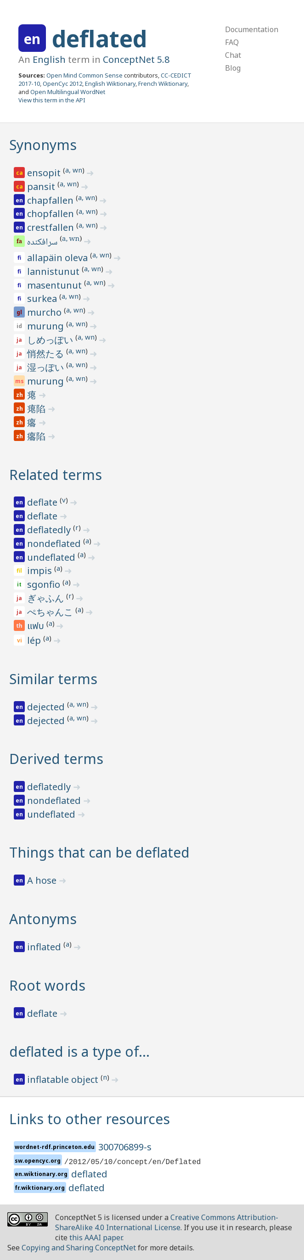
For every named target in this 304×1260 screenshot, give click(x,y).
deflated (99, 38)
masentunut (55, 285)
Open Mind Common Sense (84, 75)
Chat (233, 55)
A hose (43, 880)
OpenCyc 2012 (62, 83)
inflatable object (64, 1079)
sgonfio (44, 584)
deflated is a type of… (79, 1051)
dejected (47, 707)
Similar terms (53, 678)
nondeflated (55, 543)
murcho (45, 312)
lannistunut (54, 271)
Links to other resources (89, 1118)
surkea (43, 298)
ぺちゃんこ (51, 612)
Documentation (251, 29)
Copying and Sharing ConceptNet (79, 1248)
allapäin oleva (58, 257)
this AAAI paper (95, 1237)
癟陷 (37, 436)
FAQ (232, 42)
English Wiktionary (110, 83)
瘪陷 (37, 408)
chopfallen (51, 213)
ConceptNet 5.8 (136, 59)
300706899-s (125, 1147)
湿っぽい (46, 367)
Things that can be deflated (99, 852)
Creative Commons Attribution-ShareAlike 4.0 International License (166, 1222)
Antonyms (43, 918)
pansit (42, 186)
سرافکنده (43, 243)
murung (46, 326)
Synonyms (43, 144)
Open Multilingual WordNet (67, 92)
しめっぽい (51, 340)
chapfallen (51, 200)
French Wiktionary (162, 83)
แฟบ (36, 626)
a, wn (73, 169)
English (49, 59)
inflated (45, 947)
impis (40, 570)
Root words (47, 985)
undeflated (52, 557)
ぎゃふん (46, 598)
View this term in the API (51, 100)
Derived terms (56, 758)
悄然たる (46, 353)
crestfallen (51, 227)
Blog (233, 68)
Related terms (55, 474)
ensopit (45, 173)
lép (35, 640)
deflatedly (50, 530)
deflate (43, 502)
